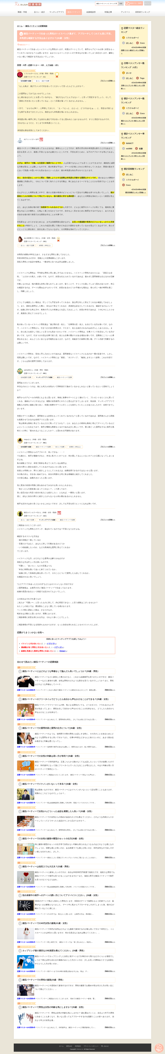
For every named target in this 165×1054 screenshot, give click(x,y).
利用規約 (78, 1046)
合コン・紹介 (39, 12)
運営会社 (69, 1046)
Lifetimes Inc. (80, 1049)
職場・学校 (22, 12)
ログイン (147, 3)
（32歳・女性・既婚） (40, 238)
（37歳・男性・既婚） (39, 73)
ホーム (61, 1046)
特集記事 (108, 12)
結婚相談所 (91, 12)
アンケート (125, 12)
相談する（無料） (134, 3)
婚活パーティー (73, 12)
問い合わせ (105, 1046)
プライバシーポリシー (91, 1046)
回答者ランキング (142, 12)
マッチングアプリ (56, 12)
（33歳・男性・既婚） (36, 370)
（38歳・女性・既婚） (35, 439)
